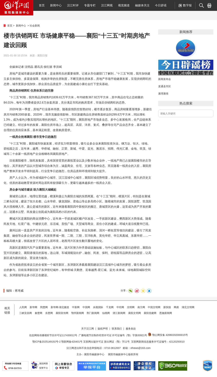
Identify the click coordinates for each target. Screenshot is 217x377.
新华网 (33, 307)
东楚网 (49, 313)
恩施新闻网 (165, 313)
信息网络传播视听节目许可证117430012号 (53, 335)
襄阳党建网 (150, 313)
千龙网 (110, 307)
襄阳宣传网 (62, 313)
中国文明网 (154, 307)
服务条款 (131, 328)
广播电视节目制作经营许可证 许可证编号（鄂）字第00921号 (113, 335)
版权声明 (103, 328)
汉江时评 (73, 5)
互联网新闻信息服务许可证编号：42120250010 (158, 341)
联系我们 (117, 328)
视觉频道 (124, 5)
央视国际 (98, 307)
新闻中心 (56, 5)
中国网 (86, 307)
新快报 (167, 307)
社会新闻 (35, 25)
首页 (42, 5)
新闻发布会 (164, 79)
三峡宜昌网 (25, 313)
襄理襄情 (163, 93)
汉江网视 (107, 5)
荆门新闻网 (93, 313)
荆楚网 (44, 307)
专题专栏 (90, 5)
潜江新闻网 (119, 313)
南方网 (141, 307)
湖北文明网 (188, 307)
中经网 (120, 307)
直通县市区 (164, 86)
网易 (176, 307)
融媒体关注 (142, 5)
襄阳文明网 (134, 313)
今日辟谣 (161, 5)
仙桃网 (106, 313)
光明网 (131, 307)
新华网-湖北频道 (60, 307)
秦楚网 (38, 313)
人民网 (23, 307)
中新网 (76, 307)
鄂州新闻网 (77, 313)
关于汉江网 (87, 328)
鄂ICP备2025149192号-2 (46, 341)
